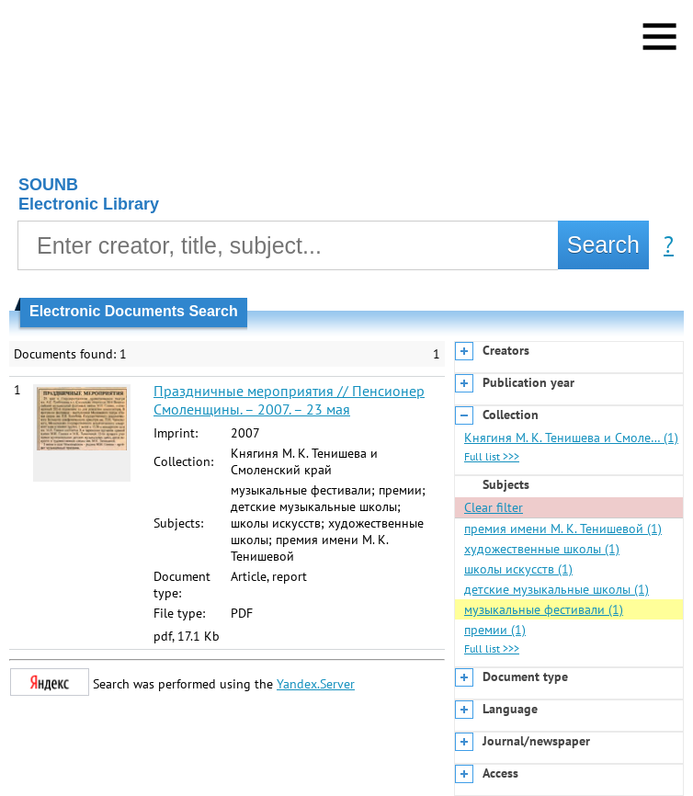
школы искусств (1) (518, 569)
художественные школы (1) (541, 548)
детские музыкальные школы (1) (556, 589)
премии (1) (495, 629)
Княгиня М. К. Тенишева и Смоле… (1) (571, 437)
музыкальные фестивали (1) (543, 609)
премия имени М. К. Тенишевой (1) (563, 528)
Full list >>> (491, 456)
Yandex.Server (316, 684)
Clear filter (493, 507)
